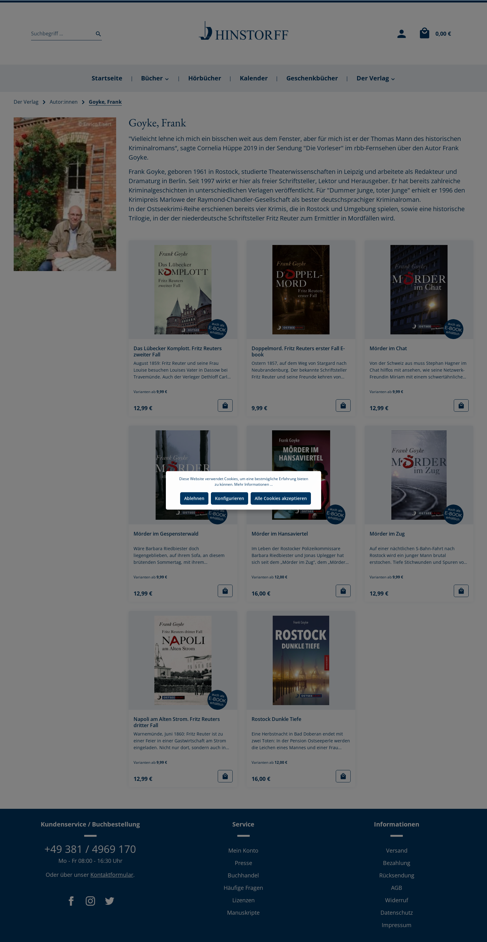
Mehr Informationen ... (253, 502)
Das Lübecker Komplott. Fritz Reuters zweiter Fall (178, 351)
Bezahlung (396, 863)
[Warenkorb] (433, 33)
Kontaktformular (111, 874)
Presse (243, 863)
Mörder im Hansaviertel (280, 534)
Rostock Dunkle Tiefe (276, 719)
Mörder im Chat (388, 348)
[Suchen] (96, 33)
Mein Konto (243, 850)
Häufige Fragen (243, 887)
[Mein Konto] (401, 33)
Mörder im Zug (387, 534)
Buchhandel (243, 875)
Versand (396, 850)
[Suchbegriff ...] (61, 33)
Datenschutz (396, 912)
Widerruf (396, 900)
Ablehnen (194, 516)
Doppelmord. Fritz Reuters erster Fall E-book (298, 351)
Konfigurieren (229, 516)
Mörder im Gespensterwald (166, 534)
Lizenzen (243, 900)
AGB (396, 887)
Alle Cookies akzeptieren (281, 516)
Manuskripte (243, 912)
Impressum (397, 925)
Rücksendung (396, 875)
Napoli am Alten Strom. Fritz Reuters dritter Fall (177, 722)
